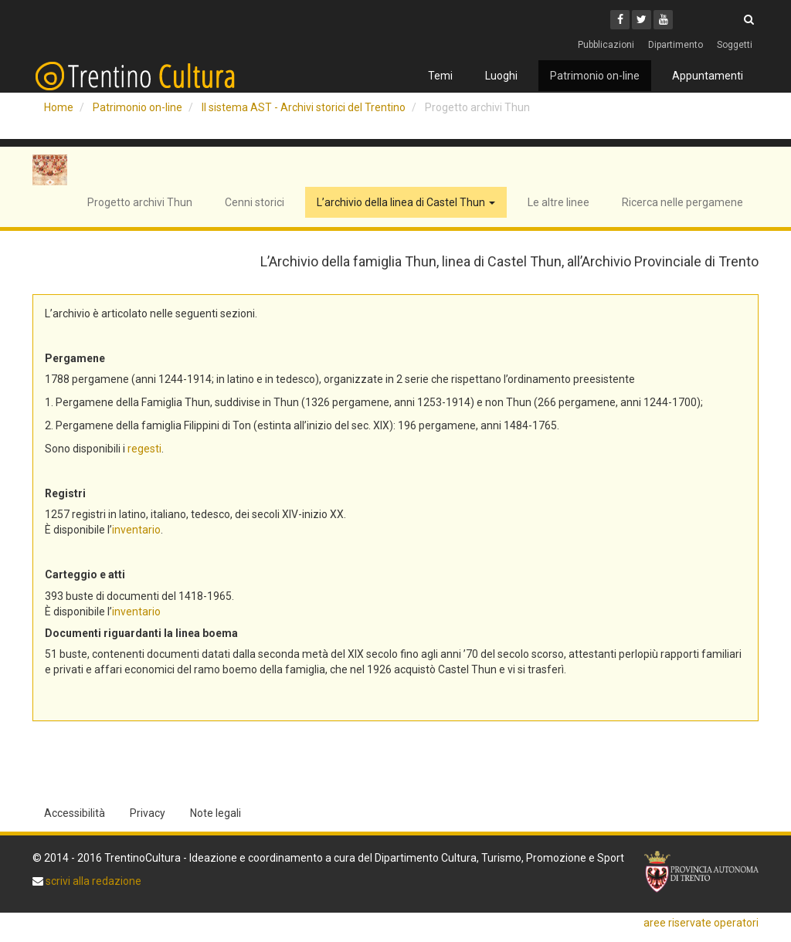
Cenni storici (254, 202)
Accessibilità (74, 813)
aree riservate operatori (701, 923)
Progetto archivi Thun (139, 202)
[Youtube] (663, 19)
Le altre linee (558, 202)
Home (58, 107)
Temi (440, 75)
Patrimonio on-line (595, 75)
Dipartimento (675, 44)
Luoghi (501, 75)
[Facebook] (620, 19)
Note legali (215, 813)
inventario (136, 530)
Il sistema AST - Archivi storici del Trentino (304, 107)
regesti (144, 448)
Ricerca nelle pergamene (682, 202)
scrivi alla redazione (92, 881)
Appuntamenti (707, 75)
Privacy (147, 813)
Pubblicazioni (606, 44)
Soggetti (734, 44)
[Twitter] (641, 19)
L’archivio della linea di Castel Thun (406, 202)
